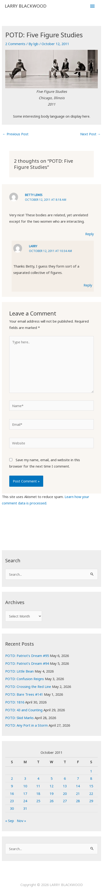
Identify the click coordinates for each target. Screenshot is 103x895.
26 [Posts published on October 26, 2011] (51, 800)
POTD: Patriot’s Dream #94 (27, 663)
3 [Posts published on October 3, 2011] (25, 778)
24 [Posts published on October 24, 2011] (25, 800)
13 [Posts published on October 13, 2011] (65, 786)
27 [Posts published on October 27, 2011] (65, 800)
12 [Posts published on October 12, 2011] (51, 786)
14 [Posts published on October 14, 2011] (78, 786)
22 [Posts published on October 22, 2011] (91, 793)
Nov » (21, 820)
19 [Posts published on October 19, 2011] (51, 793)
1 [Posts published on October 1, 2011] (91, 771)
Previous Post (15, 134)
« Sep (9, 820)
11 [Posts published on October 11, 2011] (38, 786)
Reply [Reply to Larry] (88, 285)
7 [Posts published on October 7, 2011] (78, 778)
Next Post (90, 134)
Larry (33, 246)
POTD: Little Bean (19, 671)
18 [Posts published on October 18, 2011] (38, 793)
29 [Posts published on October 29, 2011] (91, 800)
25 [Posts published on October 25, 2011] (38, 800)
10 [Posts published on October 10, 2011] (25, 786)
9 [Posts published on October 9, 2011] (12, 786)
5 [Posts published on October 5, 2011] (51, 778)
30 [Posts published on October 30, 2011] (12, 808)
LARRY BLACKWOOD (26, 6)
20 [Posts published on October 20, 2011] (65, 793)
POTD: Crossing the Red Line (28, 686)
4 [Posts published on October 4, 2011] (38, 778)
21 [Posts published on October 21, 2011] (78, 793)
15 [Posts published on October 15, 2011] (91, 786)
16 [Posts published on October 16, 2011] (12, 793)
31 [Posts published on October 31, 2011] (25, 808)
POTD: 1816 (14, 702)
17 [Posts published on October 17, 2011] (25, 793)
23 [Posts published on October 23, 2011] (12, 800)
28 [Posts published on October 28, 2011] (78, 800)
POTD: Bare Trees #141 (24, 694)
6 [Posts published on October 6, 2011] (65, 778)
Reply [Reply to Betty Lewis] (89, 233)
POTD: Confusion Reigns (24, 678)
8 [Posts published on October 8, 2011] (91, 778)
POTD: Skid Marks (19, 717)
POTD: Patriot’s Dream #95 (27, 655)
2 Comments (15, 43)
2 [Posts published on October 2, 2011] (12, 778)
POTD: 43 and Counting (23, 709)
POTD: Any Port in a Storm (26, 725)
